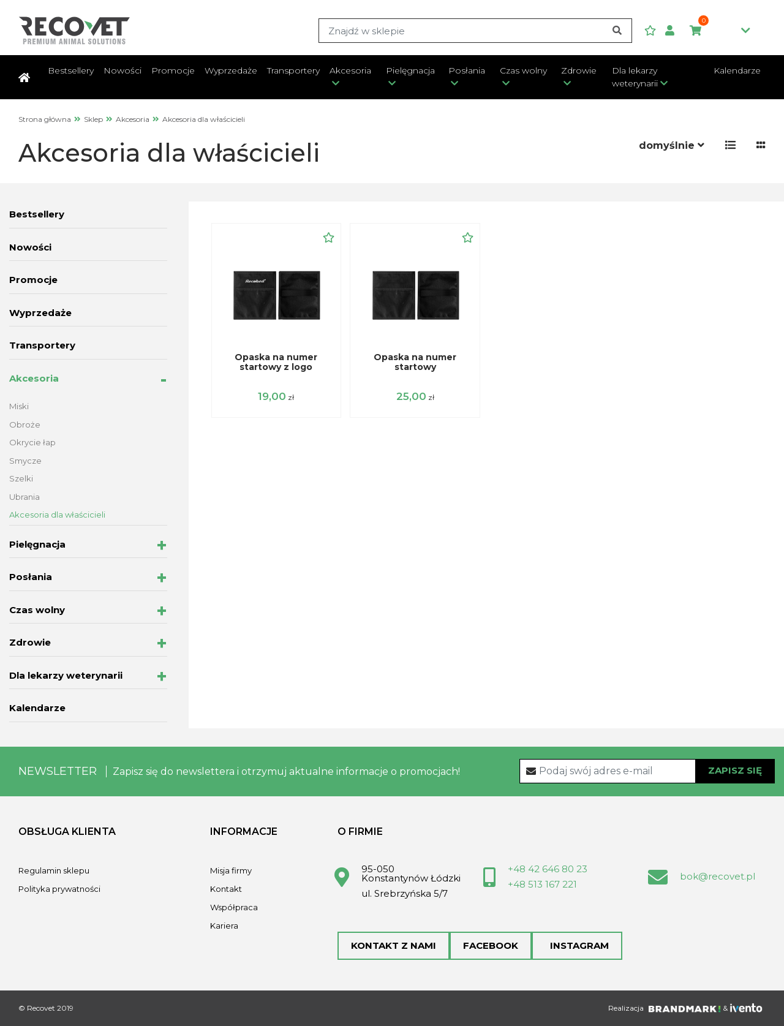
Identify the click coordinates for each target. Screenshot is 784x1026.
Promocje (173, 70)
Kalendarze (737, 70)
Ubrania (24, 497)
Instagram (577, 945)
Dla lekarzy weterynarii (635, 77)
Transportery (293, 70)
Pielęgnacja (410, 70)
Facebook (490, 945)
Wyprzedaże (231, 70)
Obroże (24, 424)
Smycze (25, 461)
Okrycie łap (32, 442)
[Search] (475, 30)
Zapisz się (735, 770)
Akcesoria (350, 70)
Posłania (466, 70)
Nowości (122, 70)
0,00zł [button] (720, 31)
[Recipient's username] (647, 771)
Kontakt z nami (393, 945)
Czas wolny (523, 70)
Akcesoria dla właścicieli (57, 514)
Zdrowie (579, 70)
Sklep (93, 119)
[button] (674, 31)
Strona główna (44, 119)
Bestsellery (71, 70)
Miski (19, 406)
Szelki (21, 478)
